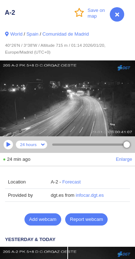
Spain (32, 34)
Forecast (71, 182)
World (16, 34)
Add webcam (43, 219)
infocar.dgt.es (90, 195)
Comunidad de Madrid (65, 34)
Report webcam (86, 219)
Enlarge (124, 159)
